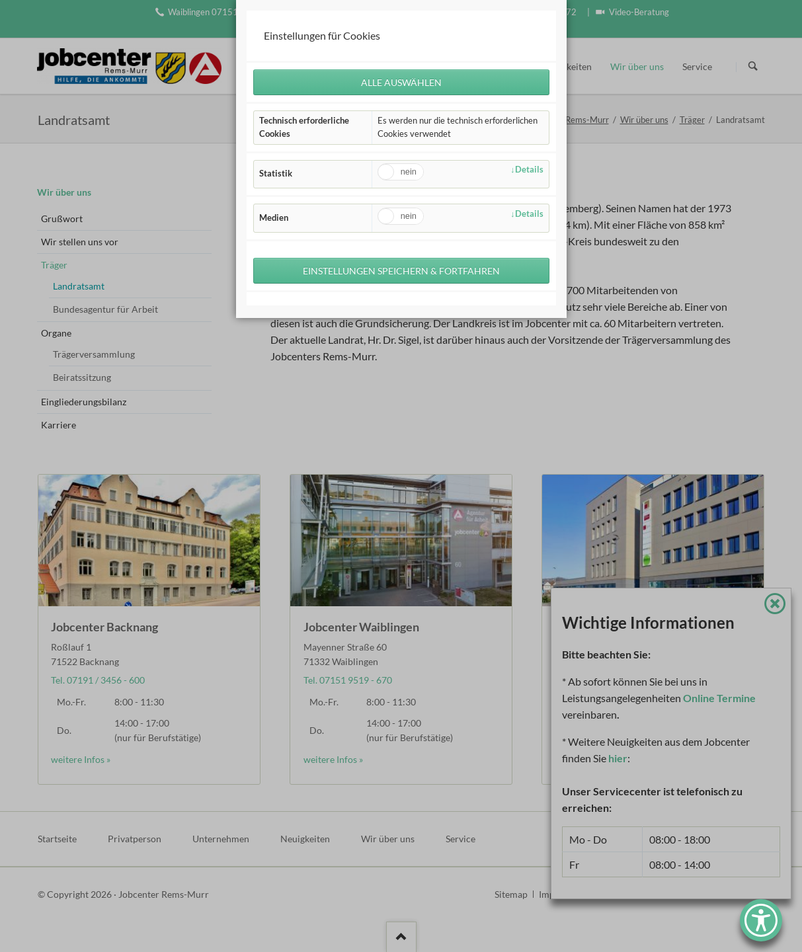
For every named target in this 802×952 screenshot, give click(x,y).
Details (529, 170)
